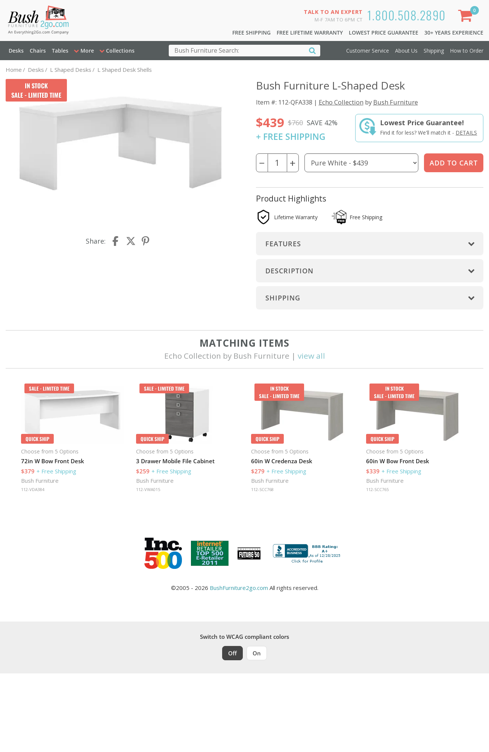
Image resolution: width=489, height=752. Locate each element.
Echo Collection (341, 102)
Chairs (38, 50)
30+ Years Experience (453, 32)
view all (311, 355)
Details (466, 132)
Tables (60, 50)
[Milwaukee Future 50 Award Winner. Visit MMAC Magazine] (249, 553)
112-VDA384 (32, 489)
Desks (16, 50)
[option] (72, 440)
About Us (406, 50)
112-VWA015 (148, 489)
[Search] (312, 50)
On (257, 653)
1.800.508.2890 (406, 15)
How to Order (466, 50)
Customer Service (367, 50)
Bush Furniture (395, 102)
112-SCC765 (377, 489)
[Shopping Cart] (466, 17)
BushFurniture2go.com (239, 587)
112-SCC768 (262, 489)
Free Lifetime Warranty (310, 32)
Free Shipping (251, 32)
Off (232, 653)
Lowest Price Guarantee (383, 32)
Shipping (434, 50)
